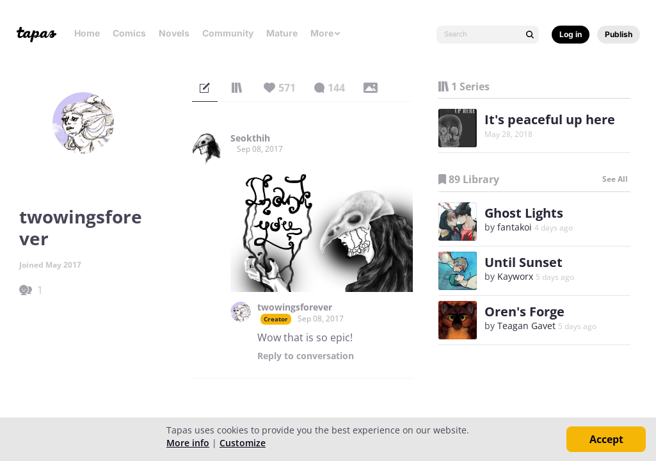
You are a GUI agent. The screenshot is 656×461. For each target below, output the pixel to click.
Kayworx (515, 276)
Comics (129, 33)
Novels (174, 33)
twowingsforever (294, 307)
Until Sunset (523, 262)
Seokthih (250, 138)
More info (187, 443)
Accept (606, 439)
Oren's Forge (524, 311)
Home (87, 33)
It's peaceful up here (549, 119)
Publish (618, 34)
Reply (305, 356)
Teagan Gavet (526, 325)
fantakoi (514, 227)
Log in (570, 34)
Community (227, 33)
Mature (282, 33)
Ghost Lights (523, 213)
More (325, 33)
